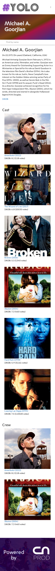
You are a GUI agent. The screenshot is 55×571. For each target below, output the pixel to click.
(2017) (27, 186)
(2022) (27, 135)
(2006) (27, 237)
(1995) (27, 390)
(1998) (27, 339)
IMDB (5, 99)
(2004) (27, 288)
